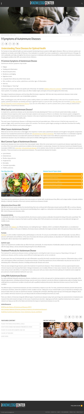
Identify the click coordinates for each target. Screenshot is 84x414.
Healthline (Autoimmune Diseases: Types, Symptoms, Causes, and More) (21, 312)
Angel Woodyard (5, 34)
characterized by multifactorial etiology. (43, 133)
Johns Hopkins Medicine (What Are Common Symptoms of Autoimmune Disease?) (24, 309)
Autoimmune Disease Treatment (53, 184)
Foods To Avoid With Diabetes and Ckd (13, 330)
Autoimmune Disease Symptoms (53, 174)
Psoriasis (3, 235)
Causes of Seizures (7, 333)
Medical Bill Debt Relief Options (53, 335)
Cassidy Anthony (48, 336)
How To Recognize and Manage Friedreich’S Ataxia (16, 327)
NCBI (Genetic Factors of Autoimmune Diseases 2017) (16, 307)
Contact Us (53, 412)
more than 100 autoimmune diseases (26, 148)
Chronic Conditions (77, 34)
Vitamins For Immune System (52, 187)
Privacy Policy (80, 412)
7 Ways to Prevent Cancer (8, 193)
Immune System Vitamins (51, 177)
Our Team (47, 412)
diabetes (14, 227)
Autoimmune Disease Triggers (52, 181)
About (58, 412)
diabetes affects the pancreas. (52, 89)
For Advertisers (64, 412)
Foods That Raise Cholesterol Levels (12, 324)
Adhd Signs (4, 336)
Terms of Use (72, 412)
